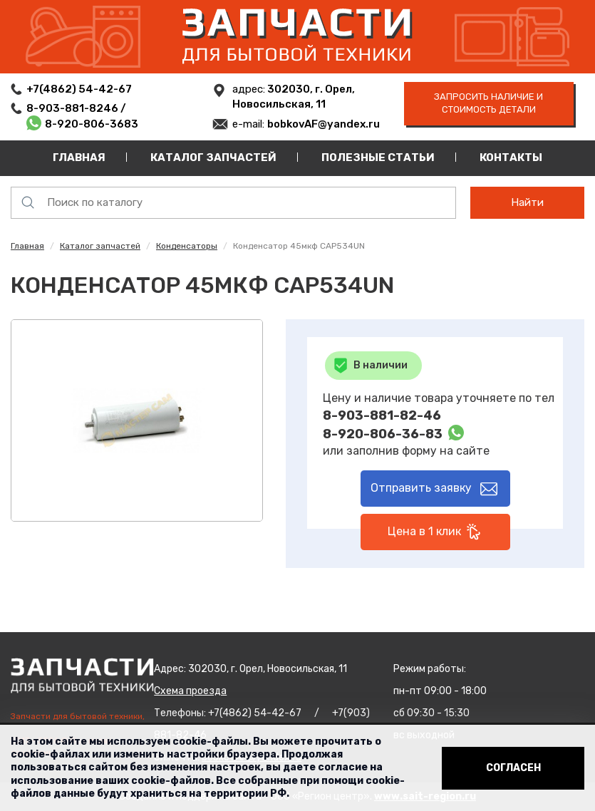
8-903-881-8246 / (77, 108)
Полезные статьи (378, 157)
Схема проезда (190, 691)
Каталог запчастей (213, 157)
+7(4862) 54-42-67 (79, 89)
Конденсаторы (186, 246)
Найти (527, 202)
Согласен (513, 768)
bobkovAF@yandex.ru (323, 124)
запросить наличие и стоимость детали (488, 103)
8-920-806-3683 (91, 124)
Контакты (511, 157)
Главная (79, 157)
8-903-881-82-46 (382, 415)
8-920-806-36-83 (383, 434)
